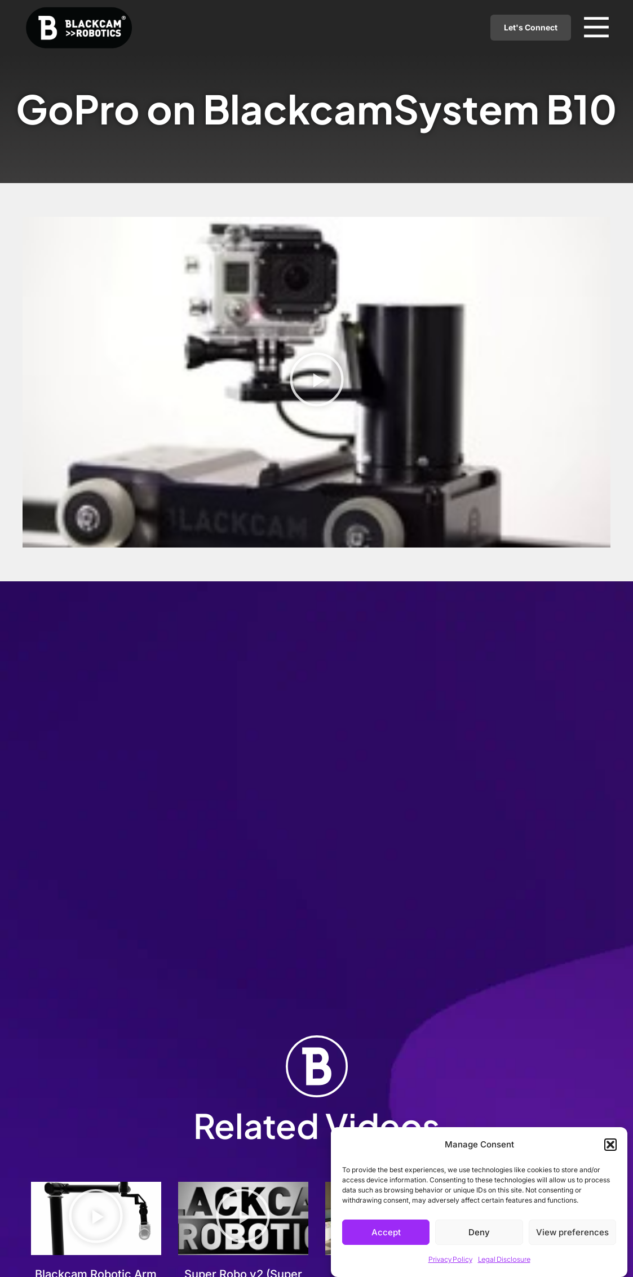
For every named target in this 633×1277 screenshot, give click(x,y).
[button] (610, 1144)
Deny (479, 1232)
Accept (386, 1232)
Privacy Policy (450, 1259)
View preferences (572, 1232)
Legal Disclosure (504, 1259)
